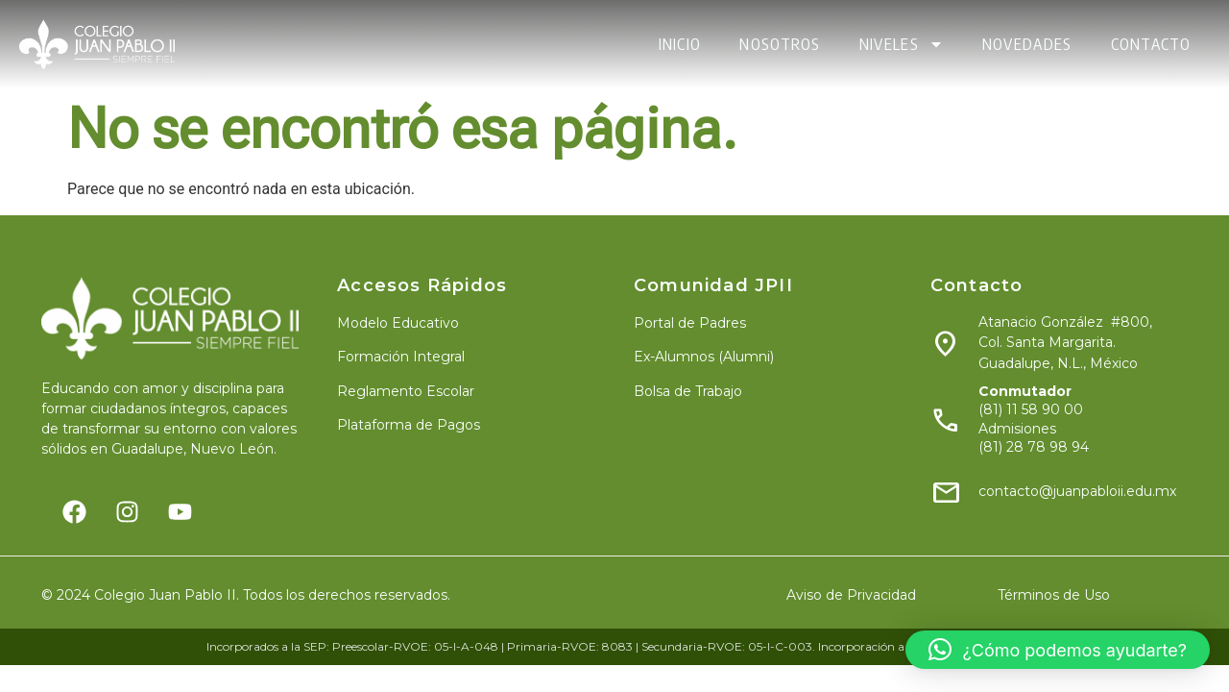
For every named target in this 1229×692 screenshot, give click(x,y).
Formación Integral (401, 356)
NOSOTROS (779, 44)
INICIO (680, 44)
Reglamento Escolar (405, 391)
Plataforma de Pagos (408, 424)
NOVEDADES (1027, 44)
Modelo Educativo (398, 323)
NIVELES (901, 44)
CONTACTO (1151, 44)
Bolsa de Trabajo (688, 391)
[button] (1057, 649)
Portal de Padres (690, 323)
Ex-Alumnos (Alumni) (704, 356)
